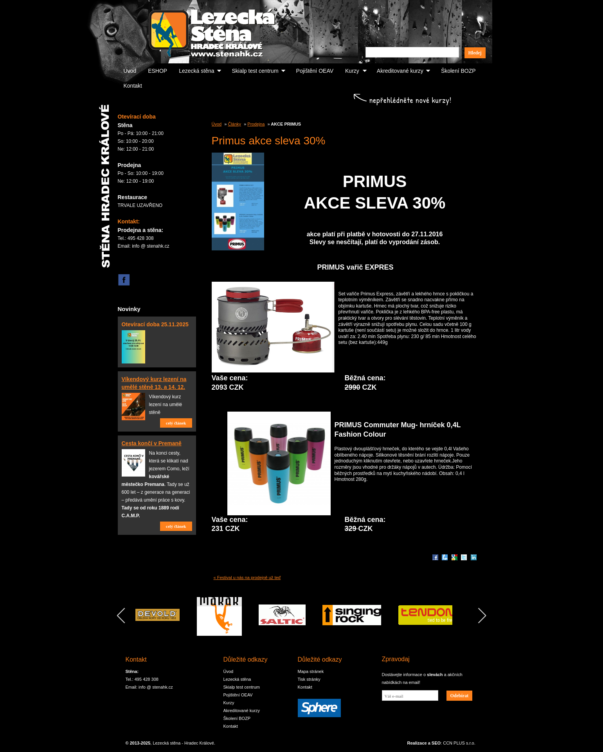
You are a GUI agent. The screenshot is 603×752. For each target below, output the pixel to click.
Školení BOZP (458, 71)
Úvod (130, 71)
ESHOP (157, 71)
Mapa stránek (311, 671)
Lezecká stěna (196, 71)
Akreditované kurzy (400, 71)
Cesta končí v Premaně (152, 443)
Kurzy (352, 71)
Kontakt (133, 86)
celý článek (176, 423)
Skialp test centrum (255, 71)
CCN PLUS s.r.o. (459, 743)
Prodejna (256, 124)
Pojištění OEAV (314, 71)
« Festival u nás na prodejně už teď (247, 577)
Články (234, 124)
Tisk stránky (309, 679)
